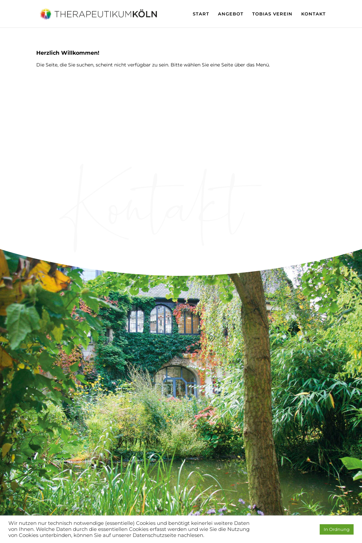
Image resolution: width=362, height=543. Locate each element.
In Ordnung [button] (337, 529)
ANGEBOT (230, 13)
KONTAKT (313, 13)
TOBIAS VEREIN (272, 13)
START (201, 13)
